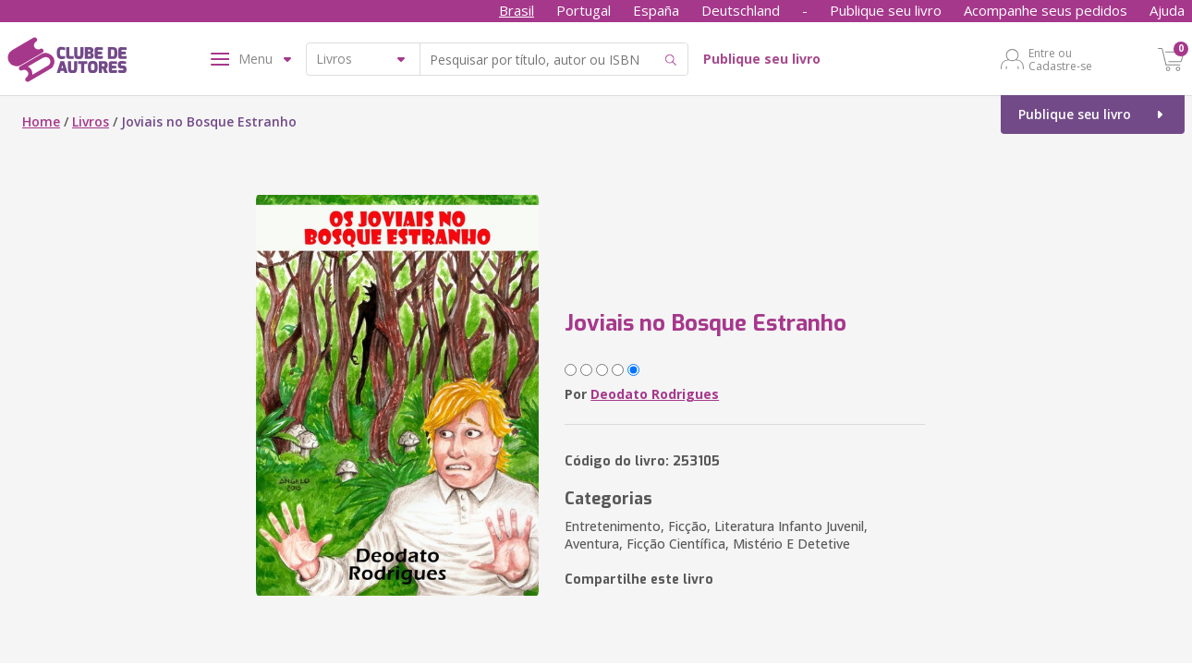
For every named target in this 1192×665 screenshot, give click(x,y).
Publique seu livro (886, 10)
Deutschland (740, 10)
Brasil (516, 10)
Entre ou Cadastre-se (1060, 59)
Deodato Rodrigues (654, 394)
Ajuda (1167, 10)
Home (41, 121)
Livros (90, 121)
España (656, 10)
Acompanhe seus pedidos (1045, 10)
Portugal (583, 10)
